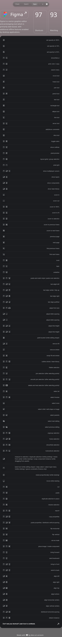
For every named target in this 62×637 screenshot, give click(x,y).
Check (17, 4)
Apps (35, 4)
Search (26, 4)
